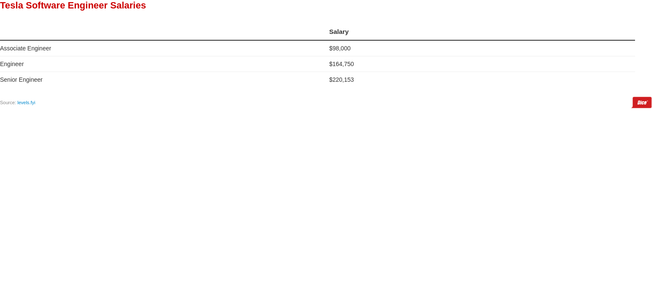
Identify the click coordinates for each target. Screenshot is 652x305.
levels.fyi (26, 102)
